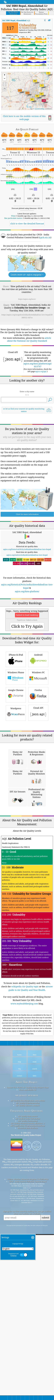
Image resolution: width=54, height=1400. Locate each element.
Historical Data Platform (28, 1340)
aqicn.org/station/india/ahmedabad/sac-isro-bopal (27, 624)
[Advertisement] (27, 367)
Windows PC (38, 800)
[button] (43, 102)
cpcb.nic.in (45, 237)
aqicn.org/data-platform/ (27, 660)
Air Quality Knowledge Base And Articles (28, 1312)
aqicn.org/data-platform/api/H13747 (37, 405)
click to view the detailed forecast (27, 223)
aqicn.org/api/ (41, 412)
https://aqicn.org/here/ (27, 299)
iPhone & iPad (16, 782)
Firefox (38, 818)
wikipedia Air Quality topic (25, 1198)
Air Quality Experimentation (28, 1314)
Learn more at (27, 274)
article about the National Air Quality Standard (29, 339)
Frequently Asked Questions (26, 1322)
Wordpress (16, 836)
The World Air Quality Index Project (26, 1347)
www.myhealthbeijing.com (24, 1215)
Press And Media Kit (27, 1301)
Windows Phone (16, 800)
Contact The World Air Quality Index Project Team (28, 1299)
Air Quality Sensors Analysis (28, 1317)
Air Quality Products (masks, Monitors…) (28, 1335)
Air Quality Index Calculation (27, 1330)
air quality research (26, 1307)
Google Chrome (16, 818)
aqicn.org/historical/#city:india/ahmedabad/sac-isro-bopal (27, 618)
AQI (16, 20)
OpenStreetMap (39, 109)
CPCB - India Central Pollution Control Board (27, 1393)
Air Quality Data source (27, 1328)
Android (38, 782)
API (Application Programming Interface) (27, 1337)
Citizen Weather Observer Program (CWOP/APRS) (27, 1391)
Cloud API (38, 836)
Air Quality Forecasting (27, 1332)
